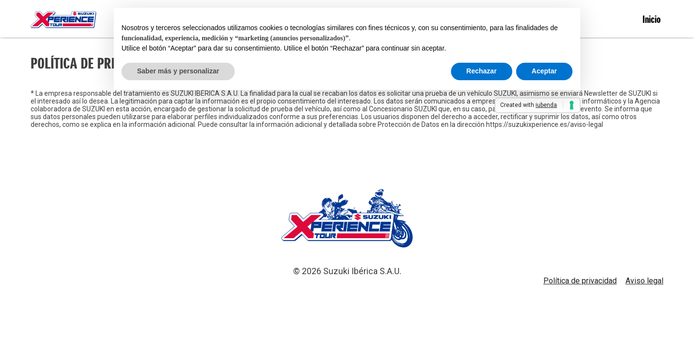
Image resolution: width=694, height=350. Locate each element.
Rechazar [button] (482, 71)
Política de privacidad (580, 281)
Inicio (651, 19)
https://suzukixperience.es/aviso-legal (544, 124)
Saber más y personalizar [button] (178, 71)
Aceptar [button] (544, 71)
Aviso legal (644, 281)
